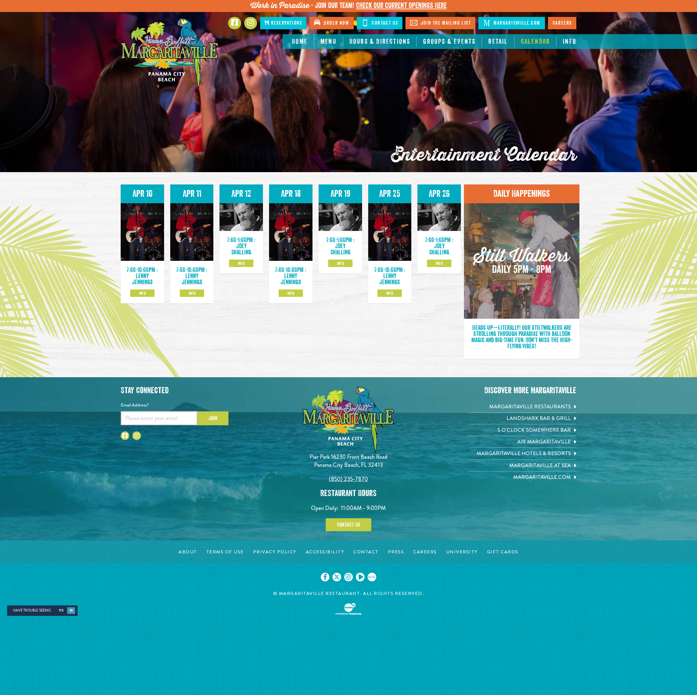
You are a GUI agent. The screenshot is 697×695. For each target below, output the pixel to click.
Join (212, 418)
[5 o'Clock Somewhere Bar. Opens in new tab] (522, 430)
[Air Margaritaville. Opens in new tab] (522, 441)
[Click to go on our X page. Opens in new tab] (336, 577)
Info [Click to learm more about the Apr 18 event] (290, 293)
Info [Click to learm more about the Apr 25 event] (389, 293)
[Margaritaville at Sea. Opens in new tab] (522, 465)
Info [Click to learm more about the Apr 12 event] (241, 263)
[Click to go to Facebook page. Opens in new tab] (234, 23)
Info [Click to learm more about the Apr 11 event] (191, 293)
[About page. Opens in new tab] (188, 552)
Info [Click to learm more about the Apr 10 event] (142, 293)
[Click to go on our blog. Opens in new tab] (372, 577)
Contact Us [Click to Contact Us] (379, 22)
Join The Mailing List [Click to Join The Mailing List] (440, 22)
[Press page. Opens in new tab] (396, 552)
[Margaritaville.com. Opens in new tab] (522, 477)
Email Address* (135, 405)
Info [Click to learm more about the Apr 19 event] (340, 263)
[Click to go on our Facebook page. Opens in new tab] (325, 577)
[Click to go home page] (170, 53)
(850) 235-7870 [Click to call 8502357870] (348, 479)
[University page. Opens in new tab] (461, 552)
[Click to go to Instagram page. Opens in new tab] (250, 23)
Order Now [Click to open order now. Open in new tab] (331, 22)
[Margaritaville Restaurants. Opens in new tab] (522, 406)
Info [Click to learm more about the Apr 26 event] (439, 263)
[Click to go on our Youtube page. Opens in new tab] (360, 577)
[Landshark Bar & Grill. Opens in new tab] (522, 418)
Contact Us (348, 524)
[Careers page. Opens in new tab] (425, 552)
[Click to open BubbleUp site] (348, 609)
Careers (562, 23)
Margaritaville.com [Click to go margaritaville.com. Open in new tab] (511, 22)
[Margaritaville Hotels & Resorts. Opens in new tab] (522, 453)
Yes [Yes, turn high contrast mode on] (61, 610)
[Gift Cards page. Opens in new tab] (502, 552)
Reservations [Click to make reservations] (283, 23)
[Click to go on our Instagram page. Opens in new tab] (348, 577)
